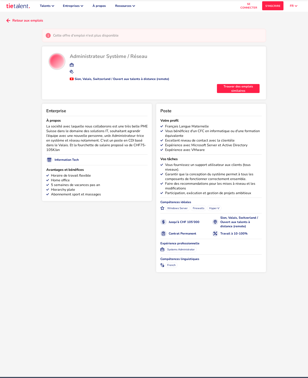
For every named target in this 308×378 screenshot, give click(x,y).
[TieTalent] (18, 6)
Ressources (125, 6)
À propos (99, 6)
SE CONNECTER (248, 6)
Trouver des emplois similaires (238, 89)
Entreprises (73, 6)
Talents (47, 6)
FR (293, 6)
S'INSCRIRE (272, 6)
